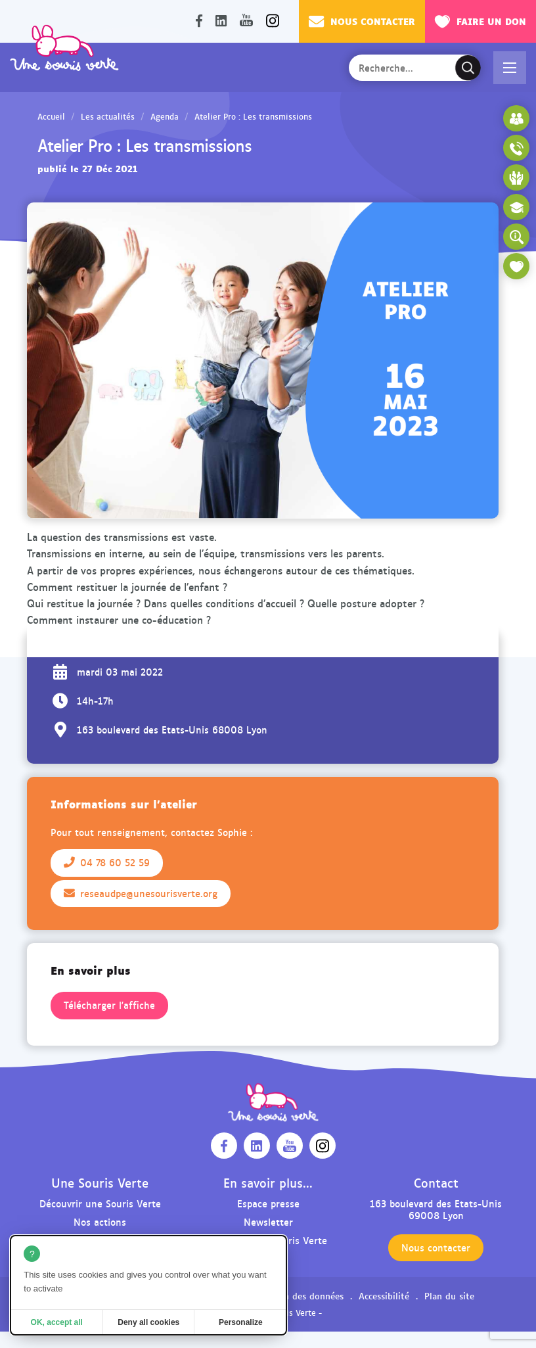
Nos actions (100, 1221)
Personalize (241, 1322)
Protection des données (294, 1295)
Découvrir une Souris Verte (100, 1203)
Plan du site (449, 1295)
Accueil (51, 116)
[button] (509, 67)
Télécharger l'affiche (109, 1005)
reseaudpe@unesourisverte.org (140, 893)
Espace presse (268, 1203)
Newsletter (268, 1221)
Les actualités (108, 116)
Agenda (164, 116)
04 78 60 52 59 (107, 862)
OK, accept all (57, 1322)
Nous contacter (362, 21)
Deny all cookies (148, 1322)
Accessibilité (384, 1295)
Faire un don (480, 21)
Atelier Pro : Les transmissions (253, 116)
